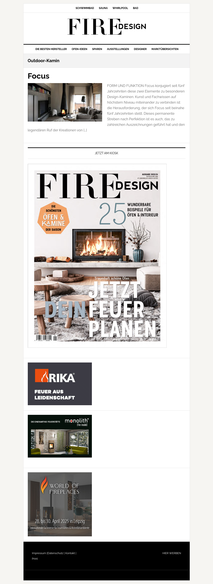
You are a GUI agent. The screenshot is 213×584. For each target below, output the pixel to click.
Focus (39, 75)
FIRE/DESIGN (107, 26)
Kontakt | (70, 553)
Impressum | (40, 553)
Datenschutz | (56, 553)
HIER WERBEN (171, 553)
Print (35, 558)
